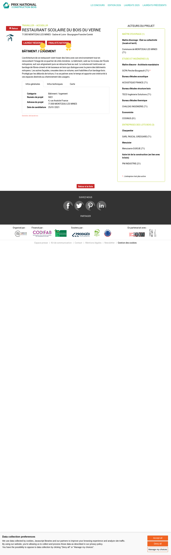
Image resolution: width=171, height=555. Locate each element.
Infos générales (33, 84)
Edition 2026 (114, 5)
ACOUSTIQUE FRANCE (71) (135, 82)
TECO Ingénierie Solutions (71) (136, 94)
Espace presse (41, 242)
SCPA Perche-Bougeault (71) (136, 70)
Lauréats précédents (154, 5)
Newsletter (109, 242)
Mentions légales (93, 242)
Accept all (157, 538)
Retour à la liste (85, 186)
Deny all (158, 543)
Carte (72, 84)
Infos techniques (55, 84)
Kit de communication (61, 242)
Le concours (98, 5)
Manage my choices (157, 549)
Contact (78, 242)
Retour (13, 28)
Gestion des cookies (127, 242)
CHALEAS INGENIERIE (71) (135, 106)
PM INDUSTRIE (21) (131, 163)
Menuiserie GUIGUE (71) (133, 148)
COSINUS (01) (129, 118)
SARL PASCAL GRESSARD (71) (136, 136)
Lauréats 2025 (132, 5)
